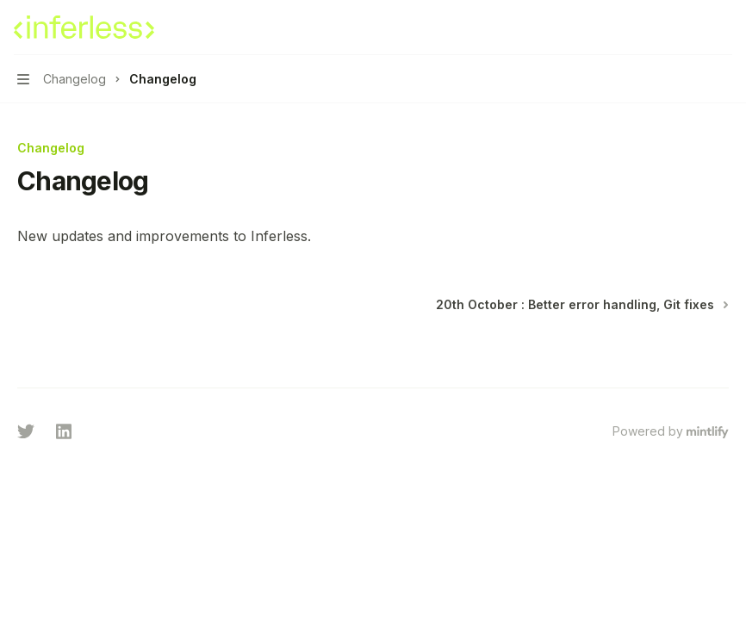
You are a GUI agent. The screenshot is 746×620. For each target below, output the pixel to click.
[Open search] (691, 27)
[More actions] (723, 28)
